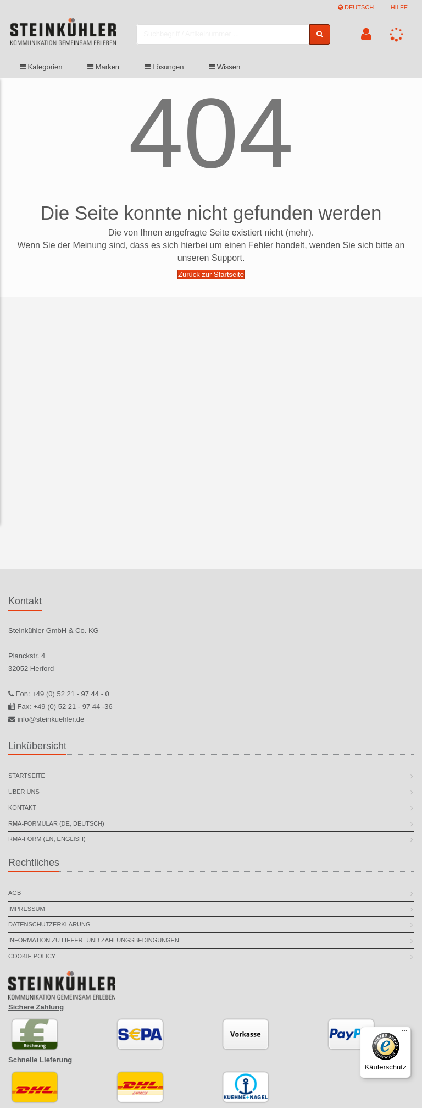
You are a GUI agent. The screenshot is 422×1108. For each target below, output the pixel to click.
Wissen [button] (224, 67)
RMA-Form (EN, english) (47, 839)
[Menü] (404, 1033)
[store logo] (65, 34)
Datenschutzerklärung (49, 924)
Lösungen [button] (164, 67)
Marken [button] (103, 67)
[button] (366, 34)
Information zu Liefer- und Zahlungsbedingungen (93, 940)
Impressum (26, 908)
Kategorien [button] (41, 67)
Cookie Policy (31, 956)
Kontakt (22, 807)
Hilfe (399, 7)
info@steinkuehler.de (51, 719)
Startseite (26, 775)
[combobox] (225, 34)
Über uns (24, 791)
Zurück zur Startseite (211, 275)
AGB (14, 892)
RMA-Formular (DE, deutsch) (56, 823)
